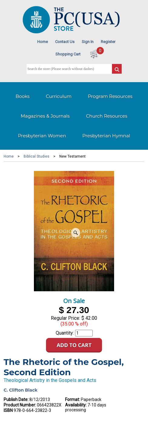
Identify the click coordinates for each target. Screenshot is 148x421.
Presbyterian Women (42, 136)
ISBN (8, 410)
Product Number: (20, 405)
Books (22, 96)
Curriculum (59, 96)
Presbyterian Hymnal (106, 136)
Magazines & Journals (45, 116)
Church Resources (106, 116)
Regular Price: (65, 318)
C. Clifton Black (21, 390)
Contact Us (64, 41)
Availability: (76, 405)
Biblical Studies (36, 156)
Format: (72, 399)
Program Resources (110, 96)
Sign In (88, 41)
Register (108, 41)
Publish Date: (16, 399)
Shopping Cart (68, 54)
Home (42, 41)
